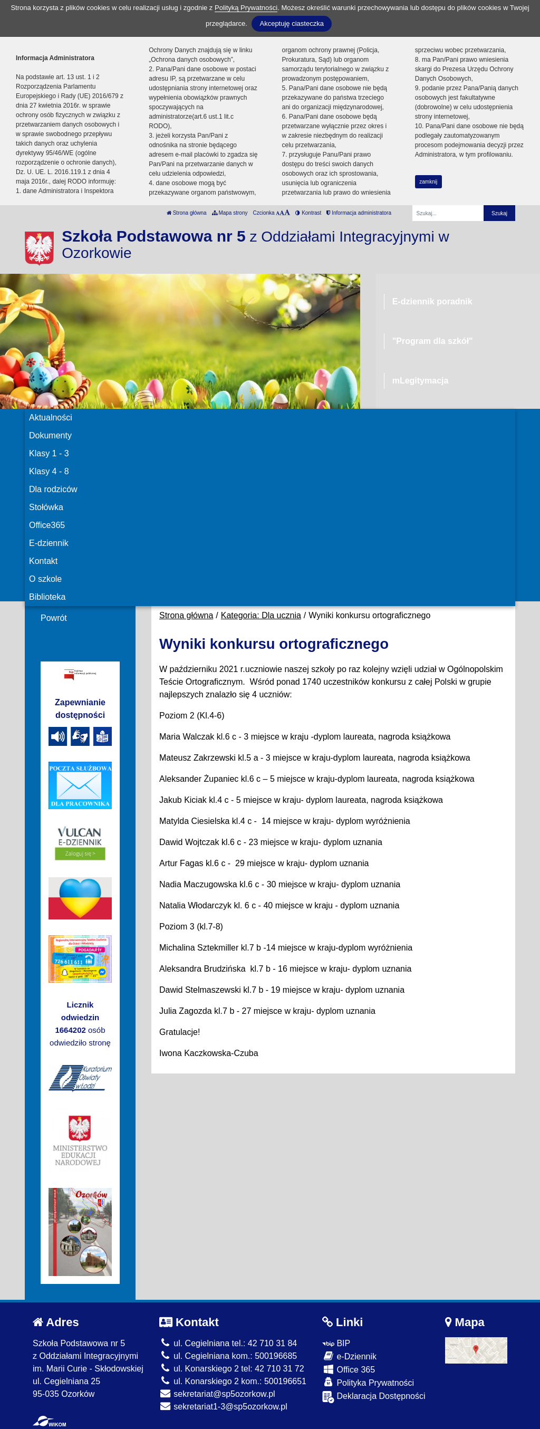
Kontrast (308, 213)
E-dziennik (49, 543)
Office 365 (348, 1369)
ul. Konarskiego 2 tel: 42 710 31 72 (231, 1368)
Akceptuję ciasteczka (291, 23)
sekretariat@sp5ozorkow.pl (217, 1393)
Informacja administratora (358, 213)
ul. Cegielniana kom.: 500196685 (228, 1355)
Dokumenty (50, 435)
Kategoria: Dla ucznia (261, 615)
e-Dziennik (349, 1356)
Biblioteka (47, 596)
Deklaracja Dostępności (374, 1397)
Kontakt (43, 561)
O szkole (45, 578)
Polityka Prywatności (368, 1382)
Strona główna (187, 213)
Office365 (47, 525)
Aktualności (50, 417)
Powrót (54, 617)
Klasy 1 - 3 (49, 453)
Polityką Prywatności (246, 8)
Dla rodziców (53, 489)
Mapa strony (230, 213)
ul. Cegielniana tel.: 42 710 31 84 (228, 1343)
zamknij (428, 182)
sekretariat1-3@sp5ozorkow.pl (223, 1406)
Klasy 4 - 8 (49, 471)
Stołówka (46, 507)
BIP (336, 1343)
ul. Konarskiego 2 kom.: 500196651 (232, 1381)
